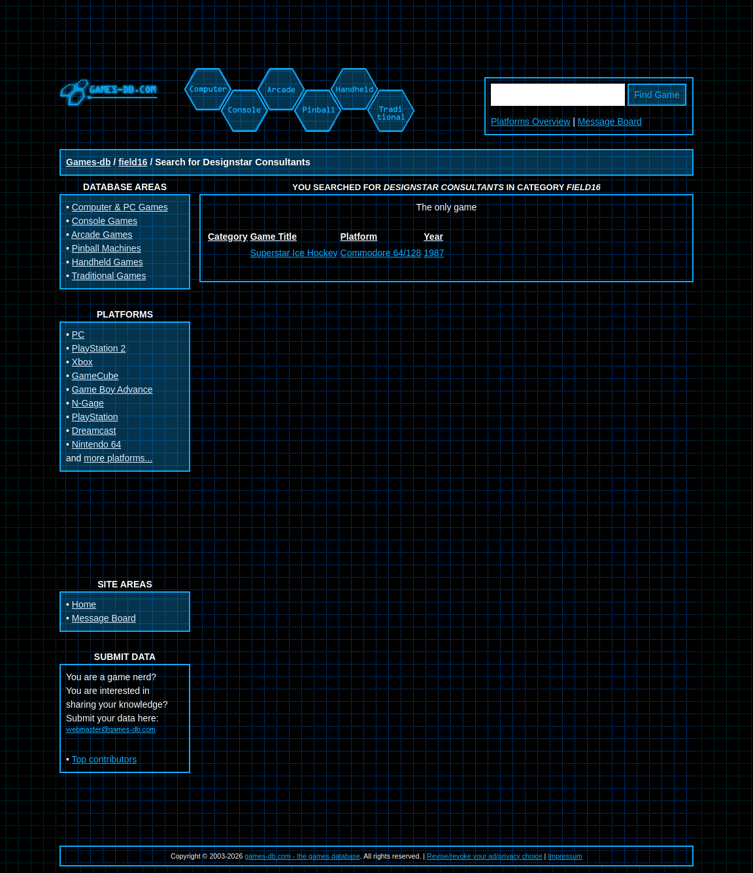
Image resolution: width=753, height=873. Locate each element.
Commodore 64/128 (381, 253)
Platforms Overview (530, 121)
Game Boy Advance (112, 389)
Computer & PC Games (120, 207)
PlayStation (95, 417)
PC (78, 334)
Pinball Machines (106, 248)
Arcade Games (101, 234)
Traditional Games (109, 276)
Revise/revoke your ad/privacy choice (485, 856)
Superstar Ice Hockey (294, 253)
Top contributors (104, 759)
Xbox (82, 362)
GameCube (95, 376)
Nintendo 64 (97, 444)
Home (84, 604)
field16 (132, 162)
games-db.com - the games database (302, 856)
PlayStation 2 (99, 348)
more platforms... (118, 458)
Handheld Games (107, 262)
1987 (434, 253)
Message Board (610, 121)
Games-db (88, 162)
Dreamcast (94, 430)
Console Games (104, 221)
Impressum (565, 856)
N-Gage (88, 403)
